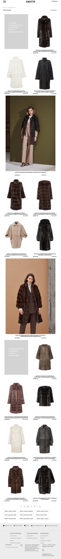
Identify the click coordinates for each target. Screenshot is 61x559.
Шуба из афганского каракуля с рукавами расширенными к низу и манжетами (44, 458)
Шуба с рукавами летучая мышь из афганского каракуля (30, 172)
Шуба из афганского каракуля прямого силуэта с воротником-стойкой (45, 92)
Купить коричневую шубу (26, 518)
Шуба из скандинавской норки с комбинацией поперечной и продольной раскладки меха (44, 51)
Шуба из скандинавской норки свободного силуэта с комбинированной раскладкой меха (30, 336)
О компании (44, 535)
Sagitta (42, 538)
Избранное (55, 1)
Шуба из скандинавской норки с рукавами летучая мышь (45, 499)
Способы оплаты (45, 540)
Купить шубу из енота (42, 511)
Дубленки (13, 535)
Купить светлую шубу (10, 518)
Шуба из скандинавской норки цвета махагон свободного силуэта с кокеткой (44, 214)
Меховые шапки (15, 543)
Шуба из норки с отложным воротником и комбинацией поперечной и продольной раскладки (16, 417)
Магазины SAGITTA (18, 525)
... (37, 506)
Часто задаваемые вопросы (38, 525)
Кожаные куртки (15, 538)
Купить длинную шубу (10, 515)
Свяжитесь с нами (8, 525)
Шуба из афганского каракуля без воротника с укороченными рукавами (44, 377)
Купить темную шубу (41, 515)
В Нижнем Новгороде (12, 547)
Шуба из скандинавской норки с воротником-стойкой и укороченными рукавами (16, 214)
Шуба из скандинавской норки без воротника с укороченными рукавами (44, 417)
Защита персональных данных (52, 525)
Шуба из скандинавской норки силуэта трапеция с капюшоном (45, 254)
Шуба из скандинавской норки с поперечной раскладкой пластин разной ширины (16, 458)
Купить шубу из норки (10, 511)
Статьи (42, 543)
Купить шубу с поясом (42, 518)
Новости (27, 525)
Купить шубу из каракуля (26, 511)
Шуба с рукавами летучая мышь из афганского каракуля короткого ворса (16, 254)
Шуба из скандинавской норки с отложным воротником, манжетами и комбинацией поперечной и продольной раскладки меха (16, 499)
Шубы (12, 540)
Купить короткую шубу (26, 515)
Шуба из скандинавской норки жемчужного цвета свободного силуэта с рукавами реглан (16, 92)
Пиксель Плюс (50, 555)
